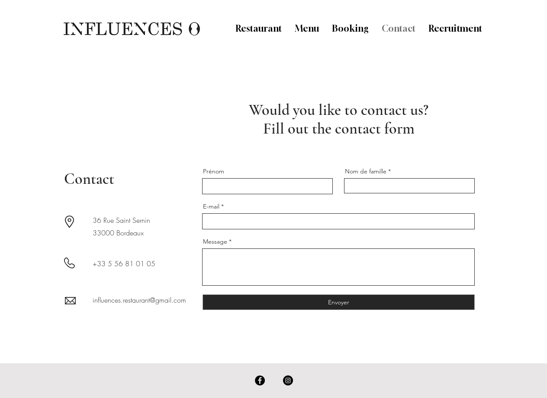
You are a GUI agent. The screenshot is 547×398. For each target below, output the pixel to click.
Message (215, 241)
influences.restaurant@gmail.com (139, 300)
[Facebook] (260, 380)
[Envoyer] (339, 302)
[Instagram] (288, 380)
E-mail (211, 206)
